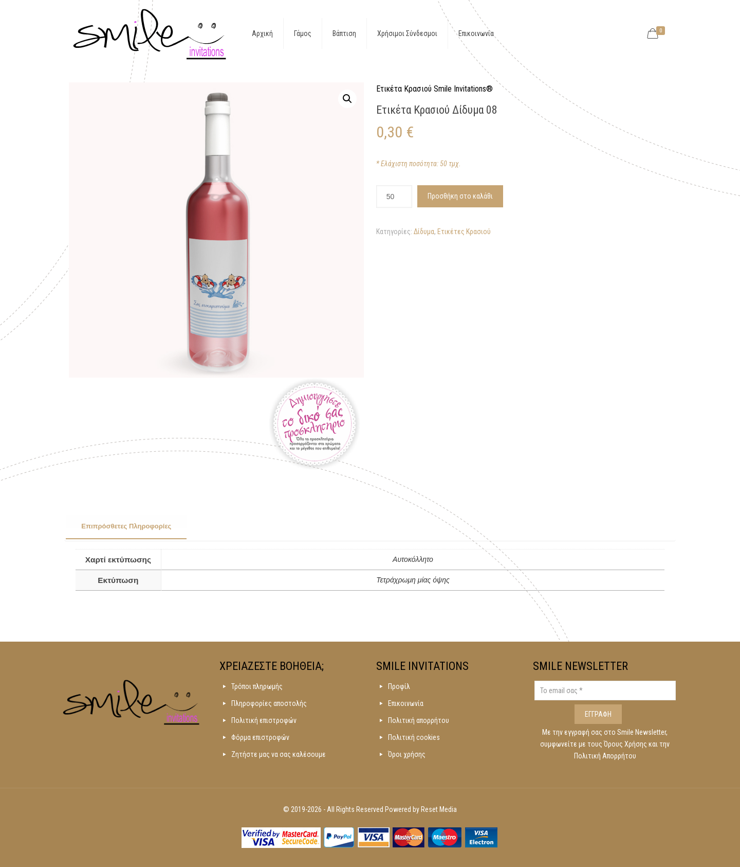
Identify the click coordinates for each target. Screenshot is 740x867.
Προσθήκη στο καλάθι (460, 196)
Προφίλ (399, 686)
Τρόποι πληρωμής (257, 686)
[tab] (126, 527)
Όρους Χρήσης (626, 744)
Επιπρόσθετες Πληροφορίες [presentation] (126, 526)
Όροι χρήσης (406, 754)
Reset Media (439, 809)
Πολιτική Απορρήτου (605, 756)
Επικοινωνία (405, 703)
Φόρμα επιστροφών (260, 737)
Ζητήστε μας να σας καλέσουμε (278, 754)
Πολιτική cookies (414, 737)
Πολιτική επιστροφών (264, 720)
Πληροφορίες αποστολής (269, 703)
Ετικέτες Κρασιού (464, 231)
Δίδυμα (424, 231)
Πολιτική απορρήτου (418, 720)
